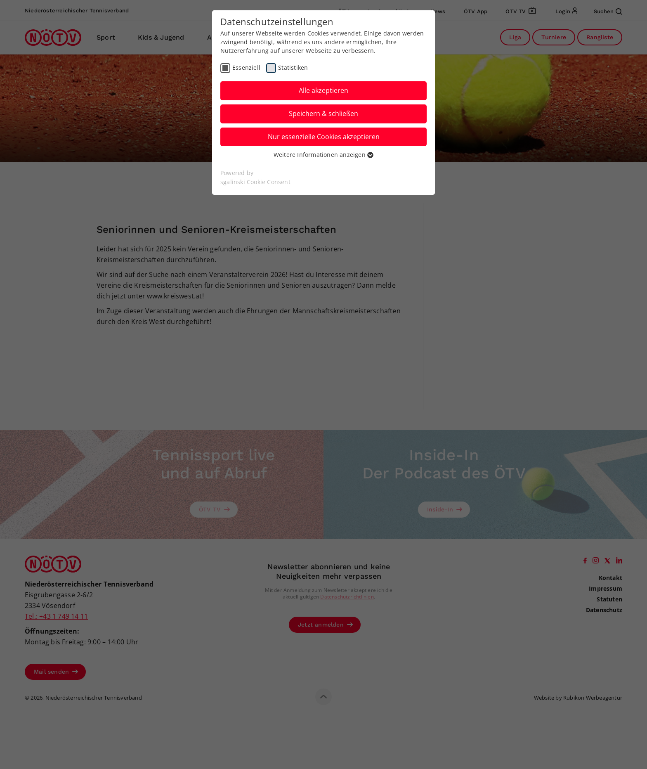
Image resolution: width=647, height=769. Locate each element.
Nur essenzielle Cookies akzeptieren (324, 136)
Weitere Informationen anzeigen (323, 155)
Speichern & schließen (323, 113)
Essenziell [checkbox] (246, 67)
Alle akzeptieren (323, 90)
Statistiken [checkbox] (293, 67)
